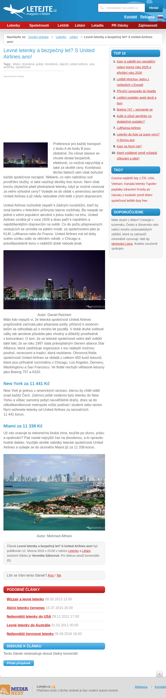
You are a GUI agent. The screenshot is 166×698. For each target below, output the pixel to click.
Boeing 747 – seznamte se (135, 109)
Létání (80, 25)
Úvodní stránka (38, 37)
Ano (51, 575)
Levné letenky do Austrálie (28, 625)
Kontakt (130, 17)
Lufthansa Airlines (129, 128)
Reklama (147, 17)
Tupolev (151, 183)
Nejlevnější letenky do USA (29, 616)
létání (148, 195)
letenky (140, 183)
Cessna (116, 178)
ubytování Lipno (122, 243)
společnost (118, 200)
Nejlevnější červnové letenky (30, 634)
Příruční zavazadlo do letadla (136, 91)
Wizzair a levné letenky (25, 599)
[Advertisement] (39, 110)
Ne (59, 575)
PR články (120, 25)
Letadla (97, 25)
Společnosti (39, 25)
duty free (141, 200)
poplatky (117, 189)
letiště (131, 200)
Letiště (63, 25)
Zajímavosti (147, 25)
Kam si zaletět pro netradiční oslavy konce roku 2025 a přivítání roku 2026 (136, 67)
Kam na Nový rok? (129, 146)
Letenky (13, 25)
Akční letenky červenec (26, 608)
